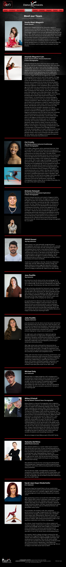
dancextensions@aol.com (36, 562)
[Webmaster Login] (58, 561)
